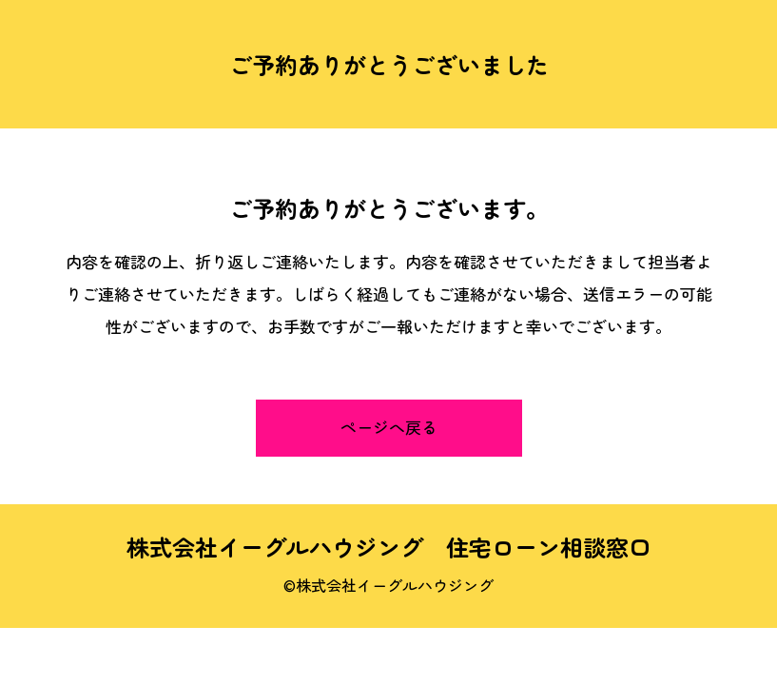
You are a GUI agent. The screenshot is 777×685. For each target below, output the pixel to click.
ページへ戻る (388, 427)
